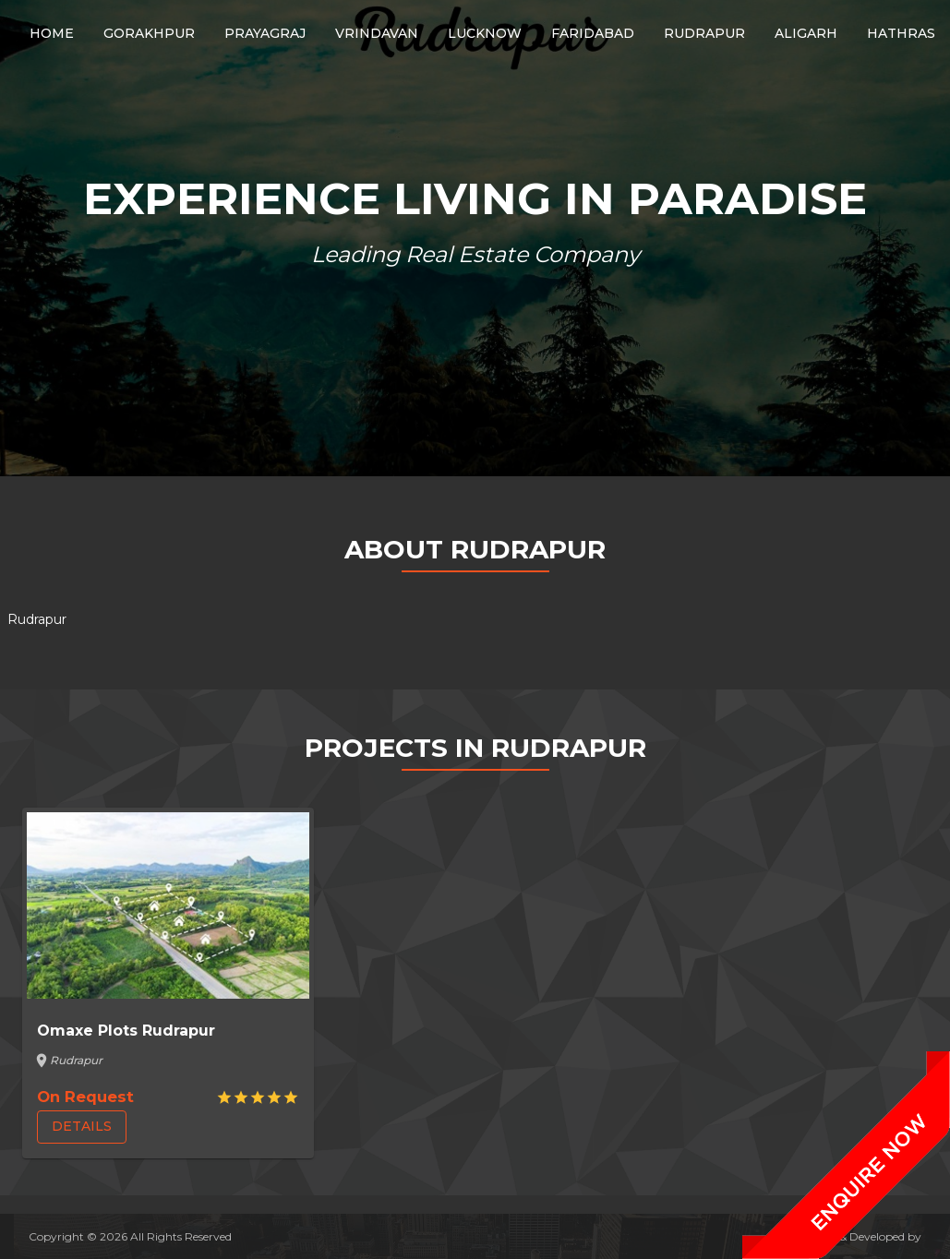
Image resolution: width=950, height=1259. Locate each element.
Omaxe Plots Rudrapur (126, 1030)
